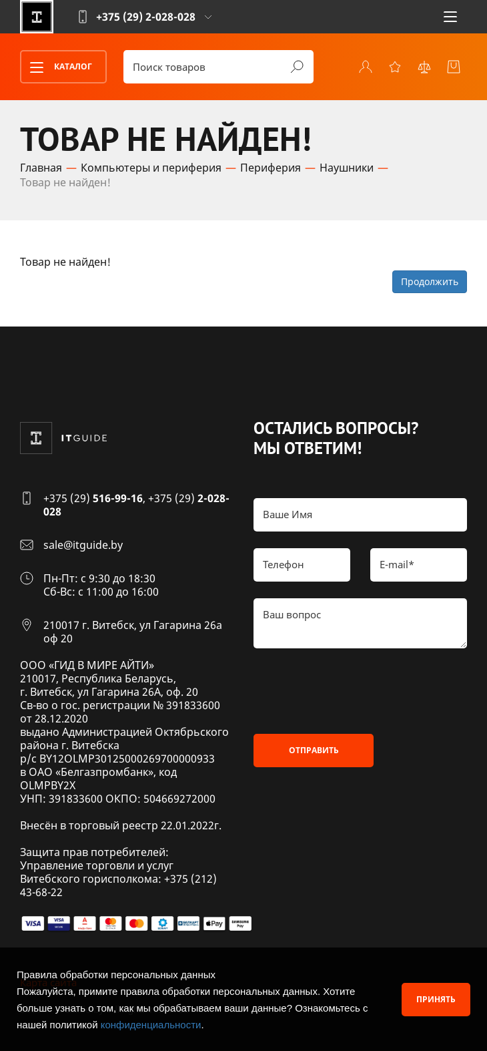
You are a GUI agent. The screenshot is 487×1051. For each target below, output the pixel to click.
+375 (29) (93, 498)
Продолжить (429, 281)
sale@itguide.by (83, 545)
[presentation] (355, 691)
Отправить (314, 750)
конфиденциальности (151, 1024)
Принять (436, 999)
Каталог (56, 67)
